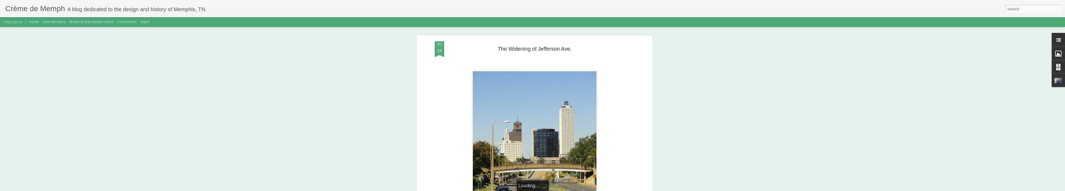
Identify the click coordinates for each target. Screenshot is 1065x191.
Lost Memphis (54, 22)
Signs (145, 22)
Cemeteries (127, 22)
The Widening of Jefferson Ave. (534, 49)
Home (34, 22)
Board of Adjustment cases (91, 22)
